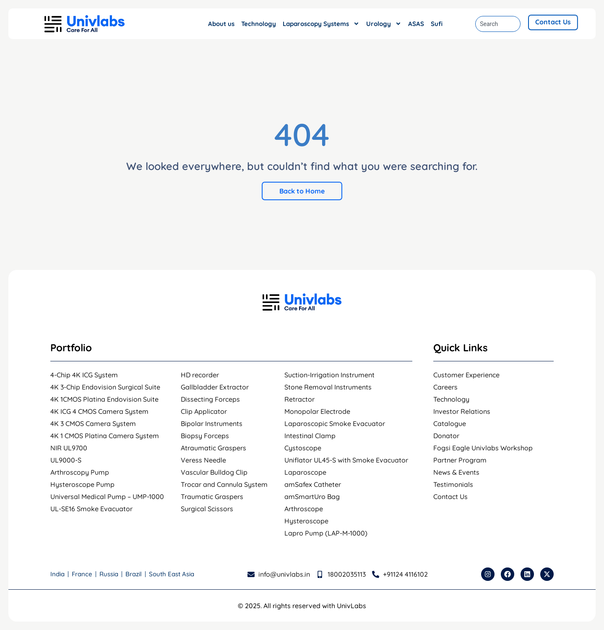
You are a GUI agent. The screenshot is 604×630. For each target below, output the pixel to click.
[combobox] (498, 24)
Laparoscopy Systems (321, 23)
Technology (258, 24)
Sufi (437, 24)
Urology (383, 23)
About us (221, 24)
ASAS (416, 24)
